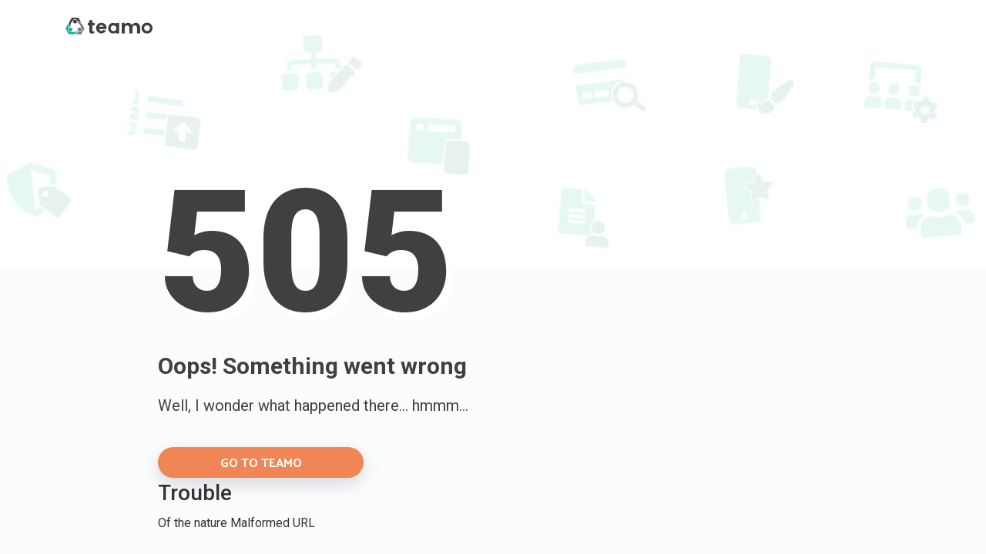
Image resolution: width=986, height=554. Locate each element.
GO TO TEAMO (261, 462)
